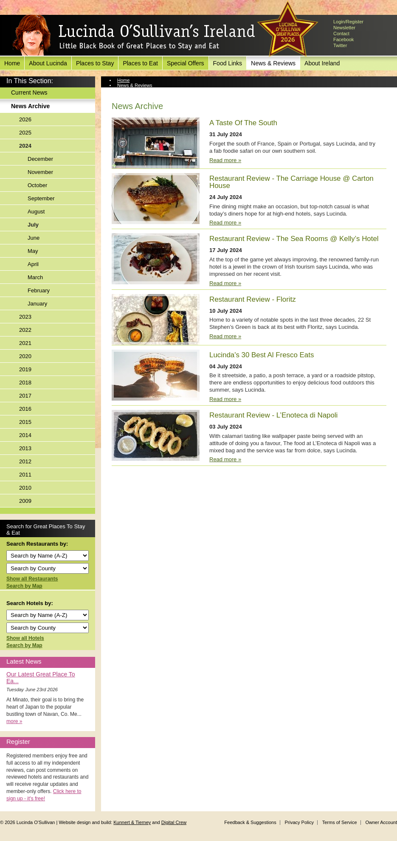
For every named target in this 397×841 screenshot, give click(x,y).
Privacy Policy (298, 822)
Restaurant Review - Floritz (252, 299)
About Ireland (322, 63)
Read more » (225, 160)
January (37, 303)
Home (12, 63)
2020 (25, 356)
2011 (25, 474)
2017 (25, 395)
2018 (25, 382)
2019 (25, 369)
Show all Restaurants (32, 579)
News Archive (30, 106)
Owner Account (381, 822)
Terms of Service (339, 822)
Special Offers (185, 63)
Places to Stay (95, 63)
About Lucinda (48, 63)
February (39, 290)
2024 (25, 146)
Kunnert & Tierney (132, 822)
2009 (25, 501)
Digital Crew (173, 822)
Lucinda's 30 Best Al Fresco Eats (261, 355)
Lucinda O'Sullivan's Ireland (134, 35)
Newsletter (344, 27)
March (35, 277)
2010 (25, 488)
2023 (25, 317)
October (37, 185)
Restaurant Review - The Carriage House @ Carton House (291, 182)
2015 (25, 422)
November (40, 172)
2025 (25, 132)
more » (14, 721)
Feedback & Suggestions (250, 822)
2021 (25, 343)
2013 (25, 448)
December (40, 159)
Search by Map (24, 586)
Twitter (340, 45)
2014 (25, 435)
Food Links (227, 63)
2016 (25, 409)
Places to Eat (140, 63)
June (33, 238)
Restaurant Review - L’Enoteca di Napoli (273, 415)
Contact (341, 33)
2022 (25, 330)
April (33, 264)
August (36, 211)
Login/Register (348, 21)
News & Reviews (273, 63)
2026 (25, 119)
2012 (25, 461)
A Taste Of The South (243, 123)
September (41, 198)
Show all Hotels (25, 638)
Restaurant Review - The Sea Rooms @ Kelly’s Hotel (294, 239)
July (33, 224)
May (33, 251)
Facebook (343, 39)
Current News (29, 92)
